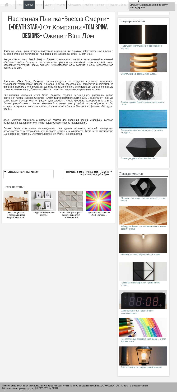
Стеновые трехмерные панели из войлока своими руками (71, 215)
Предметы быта (118, 4)
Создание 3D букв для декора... (43, 213)
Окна (39, 4)
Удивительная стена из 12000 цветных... (98, 213)
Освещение (74, 4)
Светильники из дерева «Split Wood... (139, 74)
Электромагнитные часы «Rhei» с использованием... (137, 312)
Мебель (89, 4)
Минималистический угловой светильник (140, 254)
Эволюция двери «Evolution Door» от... (139, 158)
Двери (48, 4)
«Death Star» (53, 97)
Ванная (101, 4)
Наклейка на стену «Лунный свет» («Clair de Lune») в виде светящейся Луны (87, 173)
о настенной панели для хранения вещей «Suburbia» (69, 120)
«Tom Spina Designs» (30, 81)
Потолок (60, 4)
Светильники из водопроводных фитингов (141, 367)
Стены (29, 4)
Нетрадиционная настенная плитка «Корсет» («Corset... (16, 215)
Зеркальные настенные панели (23, 172)
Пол (19, 4)
